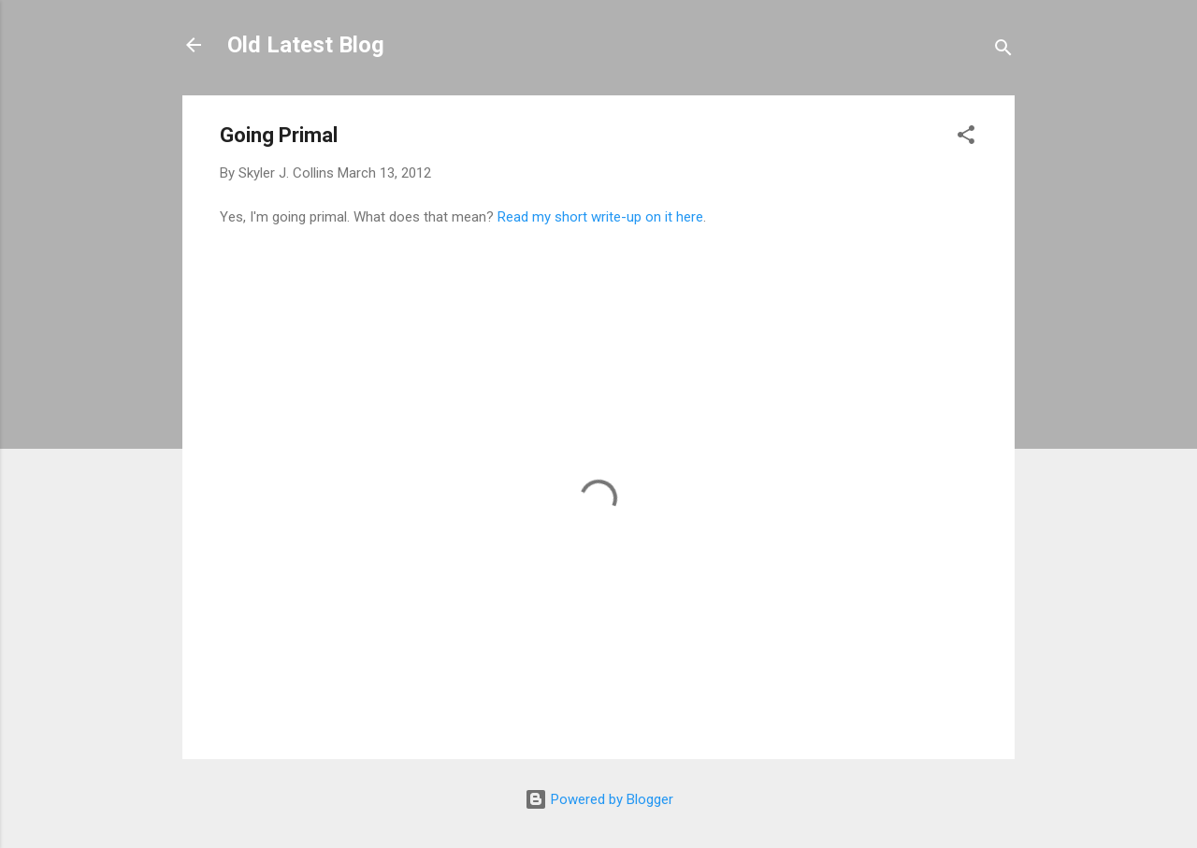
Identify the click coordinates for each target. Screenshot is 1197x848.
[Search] (1003, 50)
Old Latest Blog (305, 45)
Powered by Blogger (599, 799)
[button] (966, 137)
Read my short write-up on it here (600, 216)
